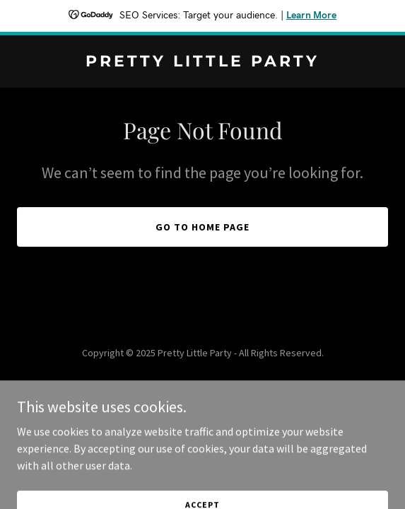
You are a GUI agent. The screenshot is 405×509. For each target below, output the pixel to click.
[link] (202, 62)
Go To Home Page (202, 227)
